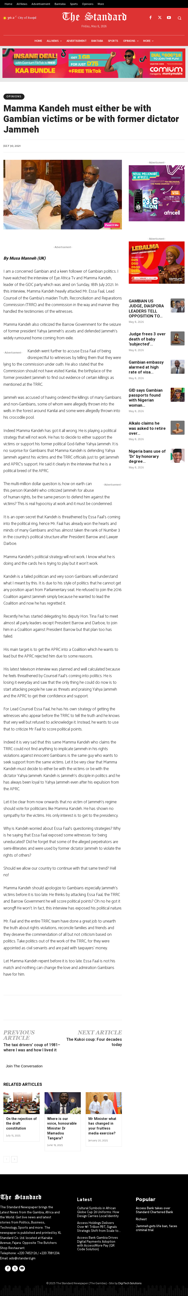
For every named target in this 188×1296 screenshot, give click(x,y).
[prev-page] (6, 1159)
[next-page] (14, 1159)
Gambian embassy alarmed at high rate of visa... (146, 367)
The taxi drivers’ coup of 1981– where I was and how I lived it (31, 1047)
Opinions (13, 97)
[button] (179, 18)
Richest (141, 1219)
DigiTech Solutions (129, 1283)
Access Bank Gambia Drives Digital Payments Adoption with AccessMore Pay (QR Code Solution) (97, 1243)
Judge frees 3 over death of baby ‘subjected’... (147, 338)
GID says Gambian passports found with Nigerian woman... (146, 398)
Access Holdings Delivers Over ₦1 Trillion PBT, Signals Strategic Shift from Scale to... (99, 1227)
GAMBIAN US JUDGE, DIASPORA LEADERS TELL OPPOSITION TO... (146, 308)
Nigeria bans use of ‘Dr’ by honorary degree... (147, 456)
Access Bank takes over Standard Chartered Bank (154, 1210)
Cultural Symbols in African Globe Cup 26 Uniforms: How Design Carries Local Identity (98, 1212)
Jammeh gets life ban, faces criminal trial (156, 1228)
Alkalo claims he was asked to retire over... (147, 428)
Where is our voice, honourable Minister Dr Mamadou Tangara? (62, 1128)
